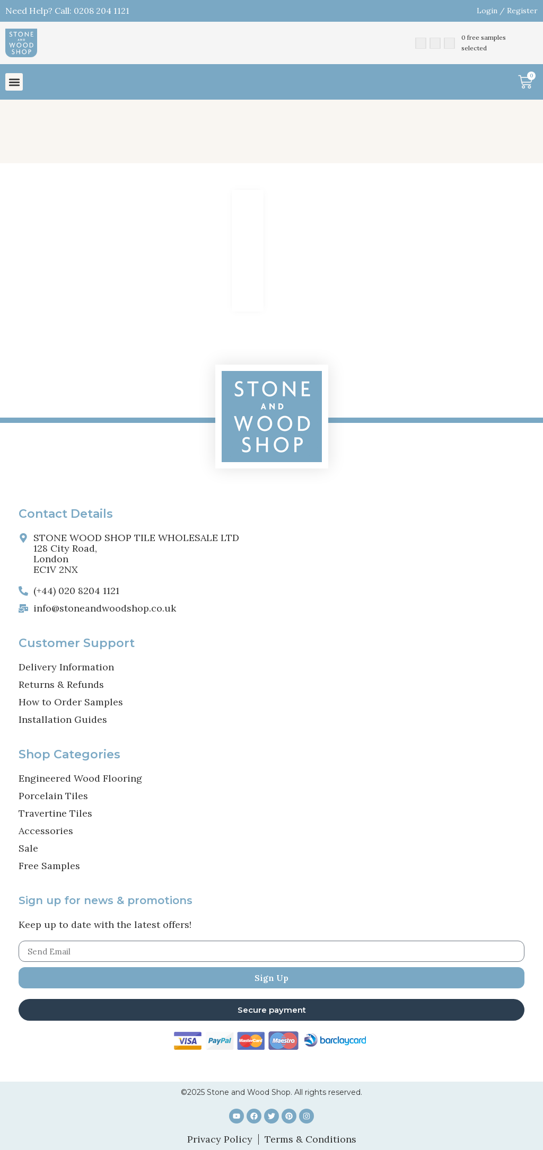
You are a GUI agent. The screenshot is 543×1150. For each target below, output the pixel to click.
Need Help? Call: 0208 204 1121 (67, 10)
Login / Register (507, 10)
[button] (14, 82)
